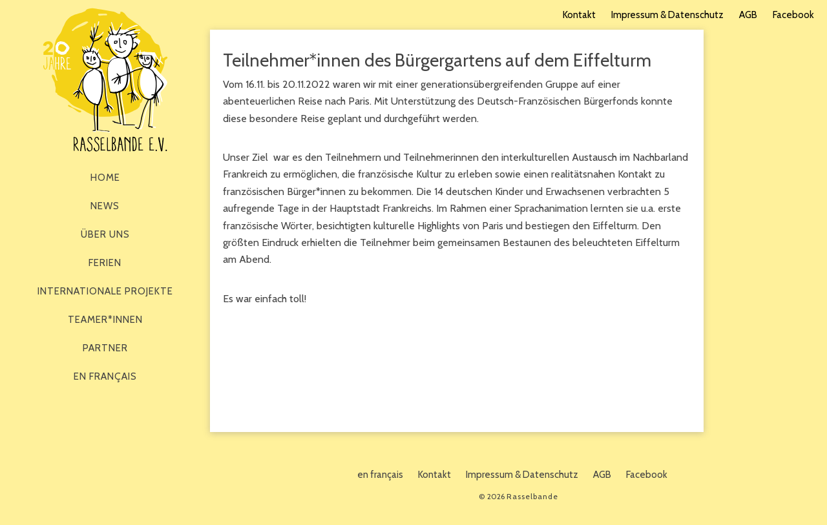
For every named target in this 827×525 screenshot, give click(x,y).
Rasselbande (105, 79)
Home (105, 177)
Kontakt (579, 15)
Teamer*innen (105, 319)
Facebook (793, 15)
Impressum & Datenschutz (667, 15)
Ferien (105, 263)
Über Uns (105, 234)
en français (105, 376)
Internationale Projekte (105, 291)
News (105, 206)
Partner (105, 348)
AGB (748, 15)
